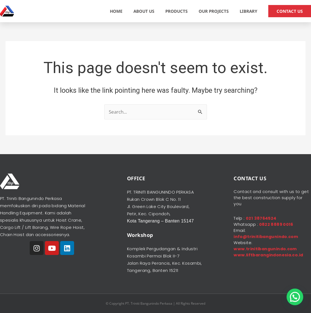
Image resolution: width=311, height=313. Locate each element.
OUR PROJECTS (214, 11)
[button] (295, 297)
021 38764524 (261, 218)
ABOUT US (143, 11)
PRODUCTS (176, 11)
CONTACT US (290, 11)
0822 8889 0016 (276, 224)
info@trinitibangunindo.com (267, 236)
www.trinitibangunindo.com (266, 249)
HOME (116, 11)
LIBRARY (248, 11)
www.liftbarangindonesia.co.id (270, 255)
